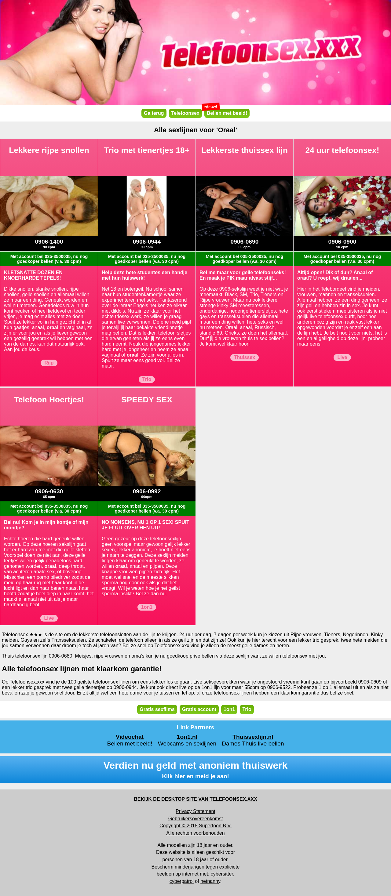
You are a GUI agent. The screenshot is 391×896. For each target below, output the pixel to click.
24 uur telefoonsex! (342, 150)
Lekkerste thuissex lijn (244, 150)
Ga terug (154, 113)
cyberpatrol (182, 881)
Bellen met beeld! (225, 112)
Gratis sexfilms (157, 709)
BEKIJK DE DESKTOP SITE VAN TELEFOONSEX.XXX (195, 799)
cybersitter (222, 873)
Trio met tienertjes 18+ (146, 150)
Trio (146, 379)
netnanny (210, 881)
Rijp (48, 362)
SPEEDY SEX (146, 399)
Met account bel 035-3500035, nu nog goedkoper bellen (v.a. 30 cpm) (49, 259)
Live (342, 357)
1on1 (146, 607)
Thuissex (244, 357)
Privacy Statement (195, 811)
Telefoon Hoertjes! (49, 399)
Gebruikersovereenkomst (195, 818)
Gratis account (199, 709)
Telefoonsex (185, 113)
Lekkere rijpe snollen (49, 150)
